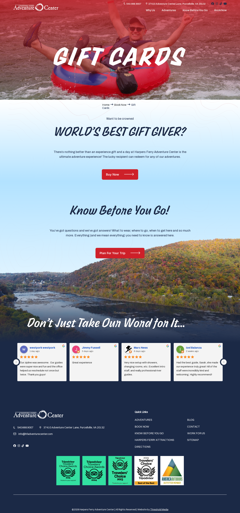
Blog (190, 419)
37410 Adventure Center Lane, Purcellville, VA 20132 (177, 5)
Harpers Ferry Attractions (154, 440)
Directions (142, 446)
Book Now (220, 11)
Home (106, 104)
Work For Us (196, 433)
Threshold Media (159, 509)
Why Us (150, 11)
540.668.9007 (133, 5)
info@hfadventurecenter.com (35, 434)
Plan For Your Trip (113, 253)
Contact (193, 426)
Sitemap (193, 440)
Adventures (169, 11)
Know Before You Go (195, 11)
